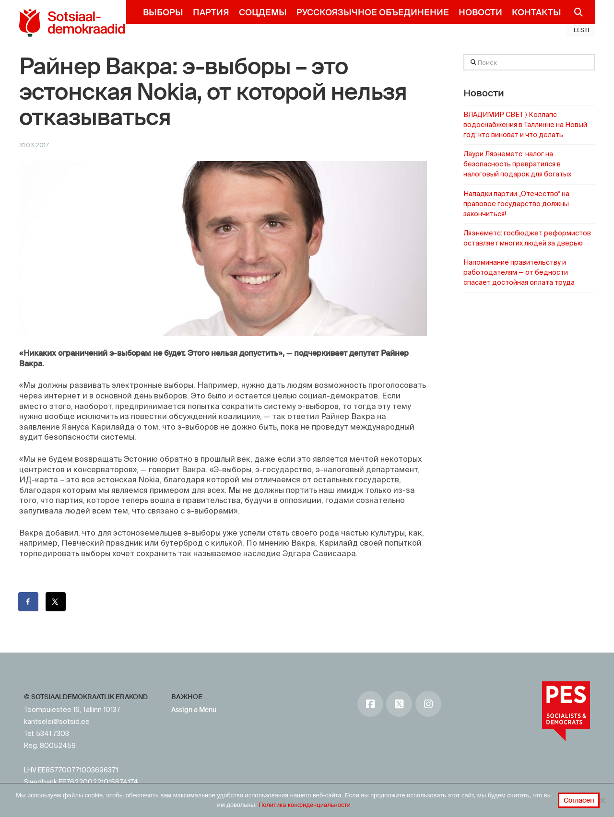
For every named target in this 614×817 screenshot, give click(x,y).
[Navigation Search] (574, 12)
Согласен (579, 800)
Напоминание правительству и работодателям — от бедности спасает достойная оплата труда (519, 272)
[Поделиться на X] (56, 601)
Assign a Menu (193, 709)
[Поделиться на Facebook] (28, 601)
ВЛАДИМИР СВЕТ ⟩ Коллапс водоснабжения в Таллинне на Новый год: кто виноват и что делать (525, 125)
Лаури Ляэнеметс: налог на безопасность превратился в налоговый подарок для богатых (517, 164)
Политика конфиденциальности (305, 804)
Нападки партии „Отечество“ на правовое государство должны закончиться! (516, 204)
